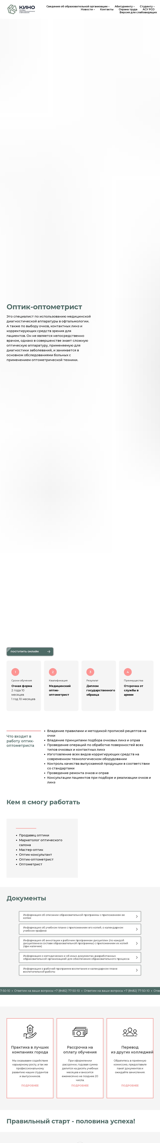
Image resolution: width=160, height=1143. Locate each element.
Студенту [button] (146, 6)
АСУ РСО (149, 9)
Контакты (106, 9)
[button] (30, 651)
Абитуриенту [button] (124, 6)
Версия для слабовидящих (138, 12)
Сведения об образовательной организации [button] (77, 6)
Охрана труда (128, 9)
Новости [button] (87, 9)
